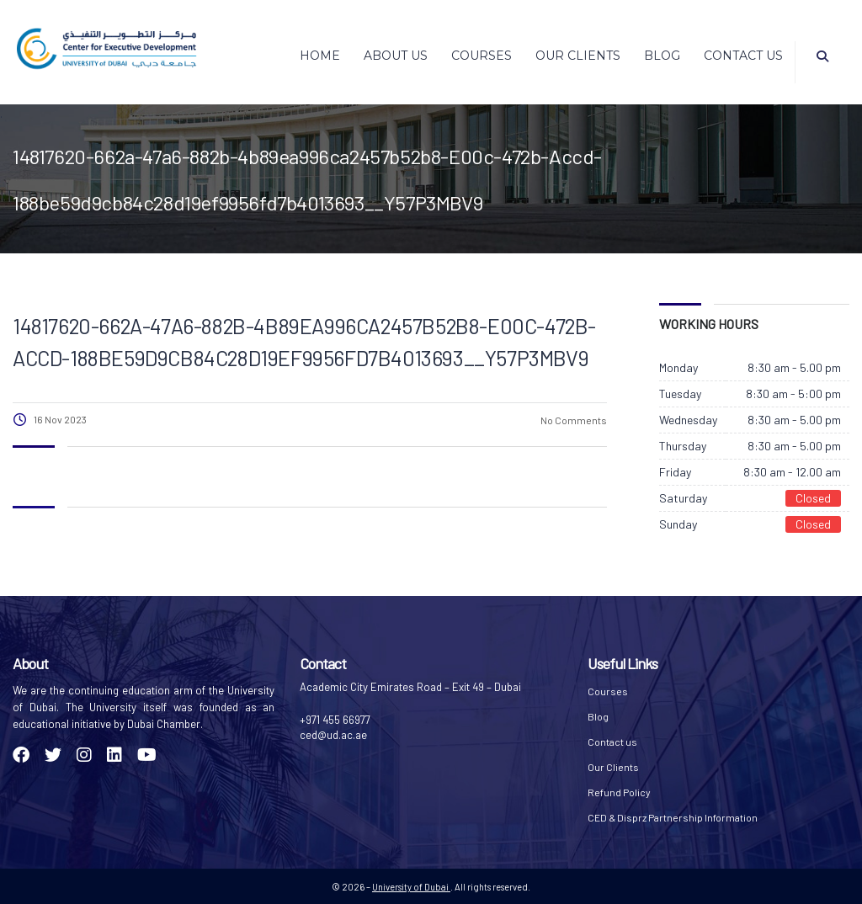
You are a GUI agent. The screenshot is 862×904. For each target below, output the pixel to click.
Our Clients (577, 55)
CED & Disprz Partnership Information (673, 817)
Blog (662, 55)
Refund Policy (619, 792)
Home (320, 55)
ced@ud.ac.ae (333, 735)
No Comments (573, 420)
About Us (396, 55)
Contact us (743, 55)
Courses (481, 55)
